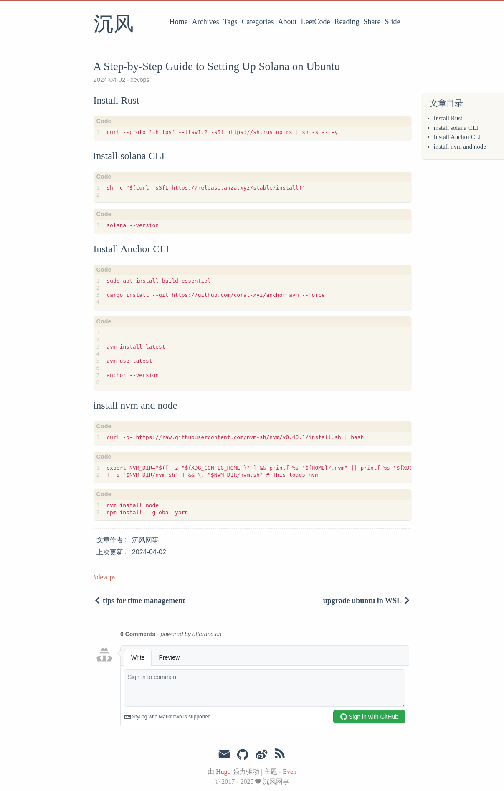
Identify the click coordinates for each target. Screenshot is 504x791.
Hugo (223, 771)
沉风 (114, 25)
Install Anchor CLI (457, 137)
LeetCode (315, 22)
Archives (205, 22)
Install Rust (448, 118)
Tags (230, 22)
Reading (347, 22)
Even (289, 771)
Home (179, 22)
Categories (258, 22)
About (287, 22)
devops (139, 79)
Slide (392, 22)
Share (372, 22)
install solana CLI (456, 127)
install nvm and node (460, 146)
